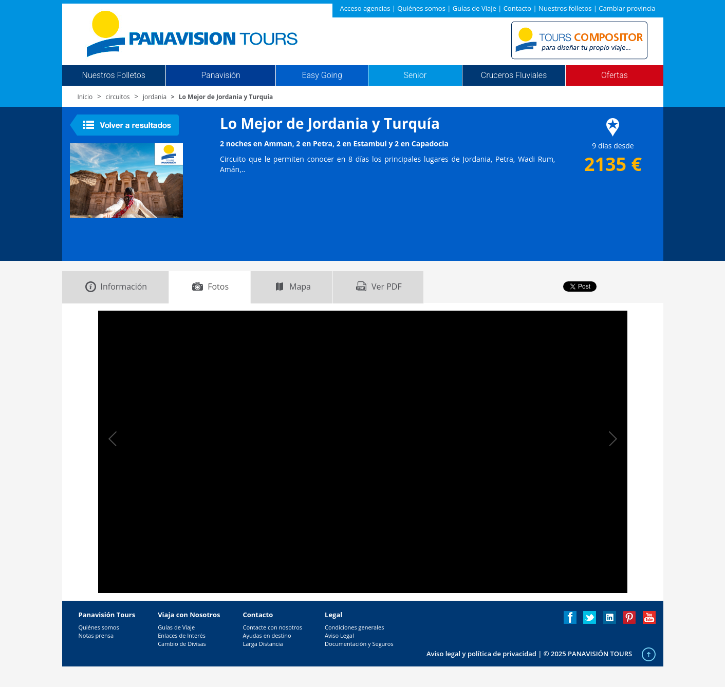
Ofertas (614, 75)
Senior (415, 75)
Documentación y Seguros (359, 643)
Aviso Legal (339, 635)
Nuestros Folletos (113, 75)
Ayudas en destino (267, 635)
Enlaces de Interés (182, 635)
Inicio (85, 96)
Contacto (518, 8)
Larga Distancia (263, 643)
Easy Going (322, 75)
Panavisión (220, 75)
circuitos (118, 96)
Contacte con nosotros (272, 627)
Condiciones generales (354, 627)
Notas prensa (96, 635)
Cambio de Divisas (182, 643)
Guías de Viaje (474, 8)
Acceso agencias (365, 8)
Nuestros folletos (564, 8)
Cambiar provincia (627, 8)
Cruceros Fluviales (514, 75)
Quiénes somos (421, 8)
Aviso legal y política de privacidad (481, 653)
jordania (154, 96)
